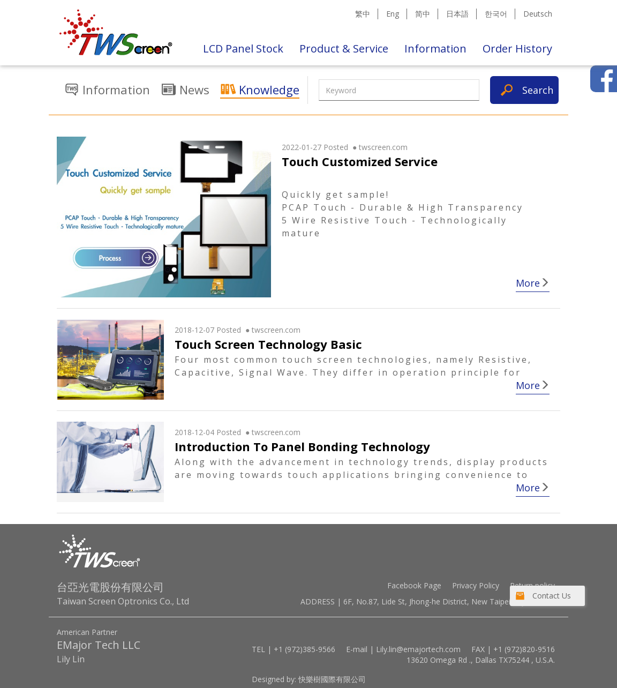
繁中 (362, 14)
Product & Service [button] (343, 48)
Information (435, 48)
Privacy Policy (475, 585)
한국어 (496, 14)
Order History (517, 48)
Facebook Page (414, 585)
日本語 (457, 14)
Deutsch (537, 14)
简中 (422, 14)
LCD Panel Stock (243, 48)
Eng (392, 14)
